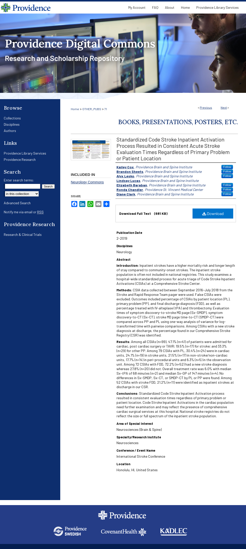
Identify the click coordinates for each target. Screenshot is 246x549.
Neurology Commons (87, 182)
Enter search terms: (19, 180)
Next (224, 107)
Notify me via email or (24, 212)
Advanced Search (17, 203)
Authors (10, 130)
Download (213, 213)
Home (75, 109)
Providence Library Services (25, 153)
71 (105, 109)
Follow (227, 166)
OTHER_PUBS (91, 109)
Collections (12, 118)
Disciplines (12, 124)
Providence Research (20, 159)
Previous (206, 107)
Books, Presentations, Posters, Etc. (178, 122)
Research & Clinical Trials (23, 234)
